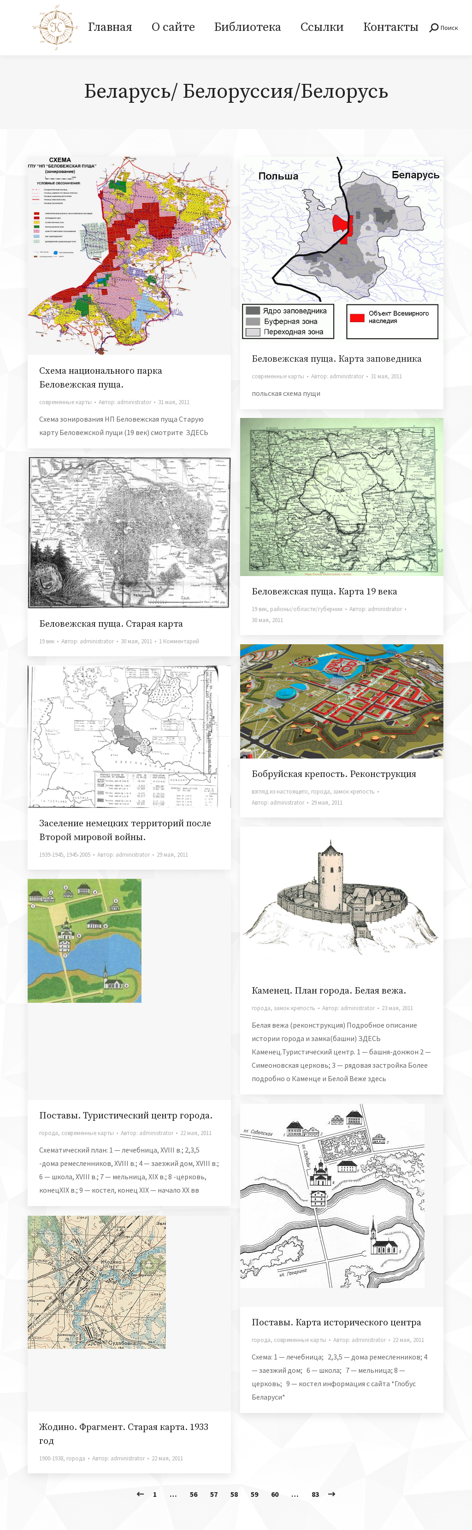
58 (234, 1494)
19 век (259, 609)
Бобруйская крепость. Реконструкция (334, 774)
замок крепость (354, 791)
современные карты (65, 402)
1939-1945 (51, 855)
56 (193, 1494)
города (320, 791)
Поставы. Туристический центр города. (125, 1116)
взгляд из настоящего (280, 791)
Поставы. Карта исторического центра (336, 1323)
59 (254, 1494)
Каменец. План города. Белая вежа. (329, 991)
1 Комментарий (179, 641)
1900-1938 (51, 1458)
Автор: (125, 402)
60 (274, 1494)
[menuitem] (110, 28)
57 (214, 1494)
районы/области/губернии (306, 609)
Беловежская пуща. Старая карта (111, 624)
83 (315, 1494)
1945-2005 (78, 855)
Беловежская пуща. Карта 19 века (324, 592)
